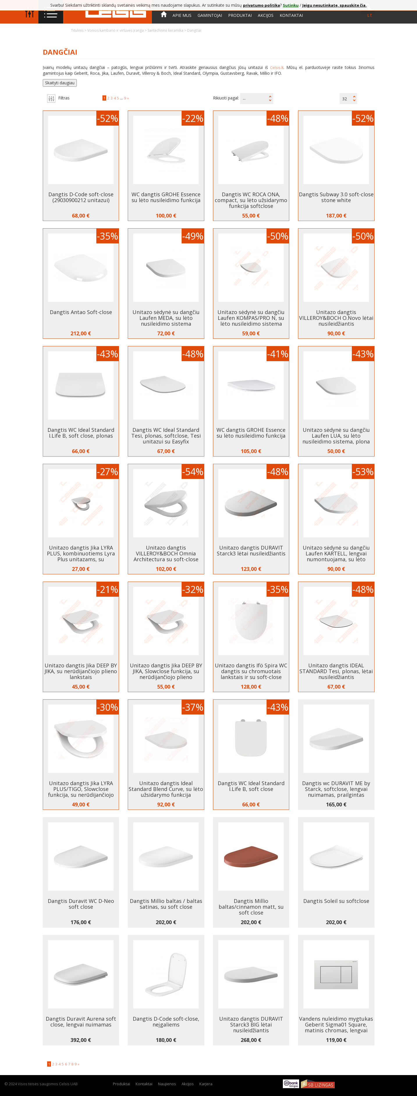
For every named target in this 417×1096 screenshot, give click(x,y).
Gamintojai (210, 15)
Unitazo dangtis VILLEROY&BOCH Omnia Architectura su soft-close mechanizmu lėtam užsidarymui (166, 559)
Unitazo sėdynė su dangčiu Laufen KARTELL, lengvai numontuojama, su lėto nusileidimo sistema (336, 556)
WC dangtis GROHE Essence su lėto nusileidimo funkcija (166, 197)
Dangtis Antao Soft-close (81, 312)
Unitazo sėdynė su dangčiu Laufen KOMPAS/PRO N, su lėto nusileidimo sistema (251, 318)
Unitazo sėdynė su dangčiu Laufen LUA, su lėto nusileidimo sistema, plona (336, 435)
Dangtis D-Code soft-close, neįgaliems (166, 1021)
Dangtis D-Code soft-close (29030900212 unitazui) (80, 197)
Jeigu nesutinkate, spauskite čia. (334, 5)
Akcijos (266, 15)
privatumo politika (261, 5)
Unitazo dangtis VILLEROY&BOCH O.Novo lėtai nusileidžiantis (336, 318)
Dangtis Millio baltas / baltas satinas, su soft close (166, 903)
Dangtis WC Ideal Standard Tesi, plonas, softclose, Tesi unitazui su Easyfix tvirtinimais (166, 438)
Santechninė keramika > (167, 30)
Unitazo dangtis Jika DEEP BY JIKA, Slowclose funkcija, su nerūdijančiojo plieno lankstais (166, 674)
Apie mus (182, 15)
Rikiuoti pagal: (226, 98)
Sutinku (291, 5)
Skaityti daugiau (59, 82)
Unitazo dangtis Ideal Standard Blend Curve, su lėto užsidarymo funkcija (166, 789)
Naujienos (167, 1083)
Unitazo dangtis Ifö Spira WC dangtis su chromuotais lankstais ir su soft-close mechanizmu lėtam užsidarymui (251, 677)
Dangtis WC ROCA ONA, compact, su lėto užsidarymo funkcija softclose (251, 200)
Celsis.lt (276, 67)
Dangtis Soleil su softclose (336, 900)
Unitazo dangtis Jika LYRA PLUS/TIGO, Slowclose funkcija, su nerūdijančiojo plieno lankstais (81, 792)
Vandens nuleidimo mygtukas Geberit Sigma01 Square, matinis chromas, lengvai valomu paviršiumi (336, 1027)
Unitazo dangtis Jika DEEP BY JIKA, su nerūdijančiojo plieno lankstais (81, 671)
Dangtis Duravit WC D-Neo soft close (81, 903)
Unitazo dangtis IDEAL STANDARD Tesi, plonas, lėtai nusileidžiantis (336, 671)
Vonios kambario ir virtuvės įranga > (117, 30)
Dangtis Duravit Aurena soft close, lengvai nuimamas (81, 1021)
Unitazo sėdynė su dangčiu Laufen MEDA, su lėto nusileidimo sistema (166, 318)
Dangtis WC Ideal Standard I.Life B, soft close (251, 786)
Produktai (240, 15)
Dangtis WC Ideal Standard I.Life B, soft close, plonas (80, 432)
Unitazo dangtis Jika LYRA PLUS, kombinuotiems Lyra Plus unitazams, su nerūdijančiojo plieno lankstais (81, 559)
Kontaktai (291, 15)
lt (369, 15)
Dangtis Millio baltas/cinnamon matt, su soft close (251, 906)
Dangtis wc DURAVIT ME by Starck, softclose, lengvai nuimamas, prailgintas (336, 789)
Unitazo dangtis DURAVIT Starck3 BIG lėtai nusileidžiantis (251, 1024)
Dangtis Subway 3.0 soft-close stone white (336, 197)
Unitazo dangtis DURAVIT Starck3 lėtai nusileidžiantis (251, 550)
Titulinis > (79, 30)
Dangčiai (194, 30)
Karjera (205, 1083)
